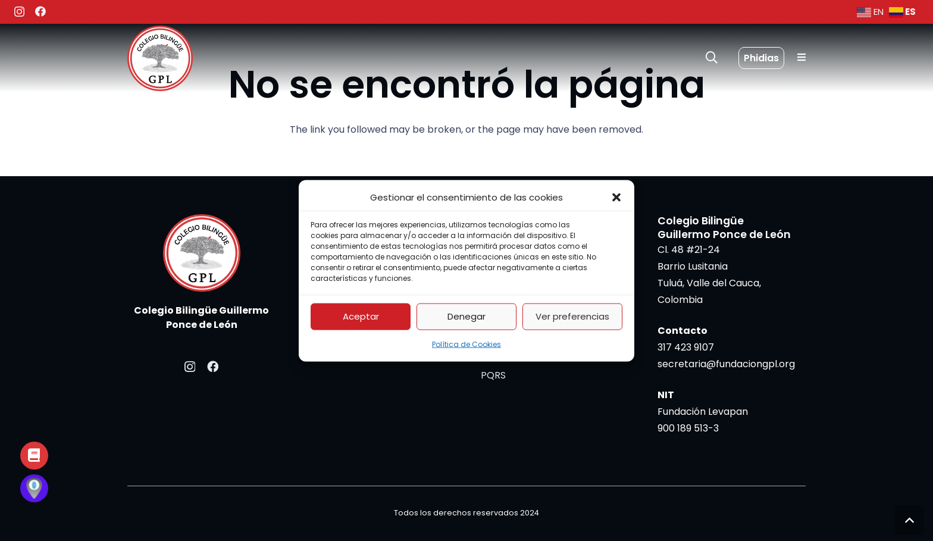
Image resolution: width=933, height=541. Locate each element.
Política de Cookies (466, 344)
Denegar (466, 316)
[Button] (34, 456)
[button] (616, 197)
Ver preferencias (572, 316)
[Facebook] (40, 11)
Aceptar (361, 316)
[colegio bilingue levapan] (160, 58)
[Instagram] (19, 12)
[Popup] (801, 58)
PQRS (493, 375)
